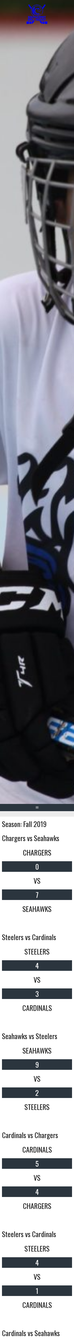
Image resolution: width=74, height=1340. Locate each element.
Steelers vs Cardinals (29, 937)
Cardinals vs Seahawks (31, 1333)
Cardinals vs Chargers (30, 1135)
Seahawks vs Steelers (29, 1036)
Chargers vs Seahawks (30, 838)
